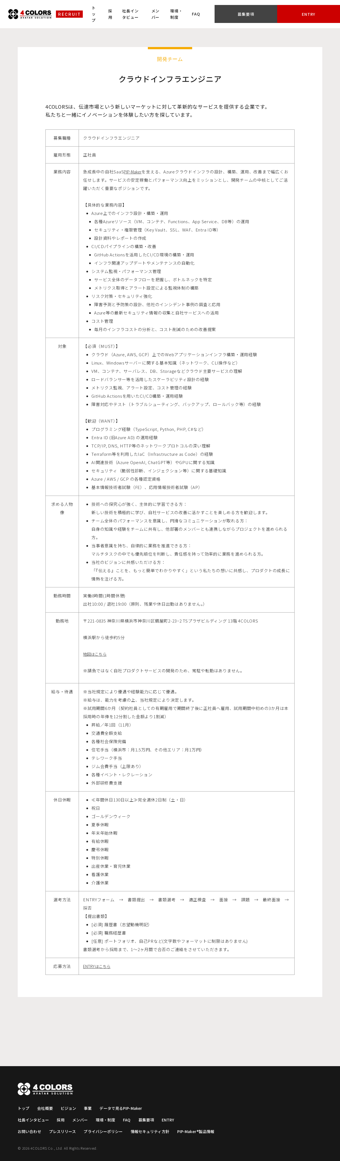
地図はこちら (96, 654)
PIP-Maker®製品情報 (203, 1131)
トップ (105, 9)
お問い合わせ (30, 1131)
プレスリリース (64, 1131)
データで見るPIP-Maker (124, 1108)
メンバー (186, 9)
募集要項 (278, 9)
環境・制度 (213, 9)
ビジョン (70, 1108)
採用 (124, 9)
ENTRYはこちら (99, 966)
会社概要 (46, 1108)
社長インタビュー (153, 9)
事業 (90, 1108)
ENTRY (173, 1120)
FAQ (239, 9)
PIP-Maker (134, 172)
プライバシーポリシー (106, 1131)
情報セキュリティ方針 (155, 1131)
